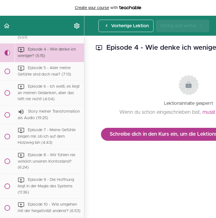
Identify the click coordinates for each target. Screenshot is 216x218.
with (108, 8)
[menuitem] (77, 26)
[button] (7, 26)
